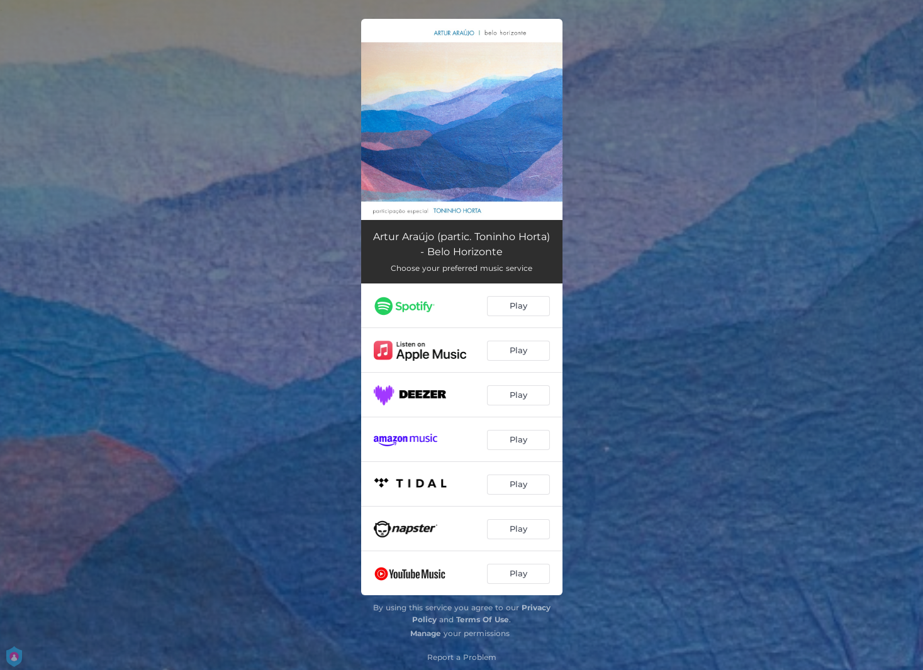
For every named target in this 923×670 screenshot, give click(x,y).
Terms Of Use (482, 619)
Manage (425, 633)
